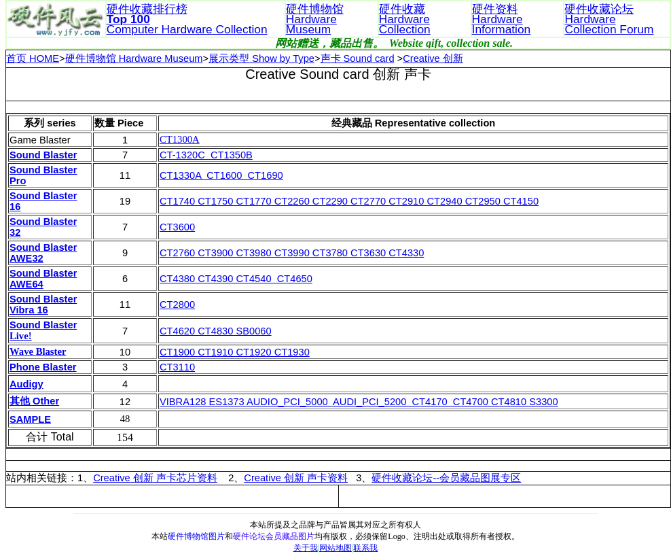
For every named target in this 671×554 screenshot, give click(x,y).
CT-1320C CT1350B (206, 155)
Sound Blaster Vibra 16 (43, 304)
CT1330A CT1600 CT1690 (221, 175)
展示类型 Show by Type (261, 58)
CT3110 (177, 367)
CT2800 (177, 304)
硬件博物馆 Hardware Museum (134, 58)
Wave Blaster (38, 351)
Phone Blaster (43, 367)
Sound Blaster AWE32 (43, 253)
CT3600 (177, 227)
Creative (111, 477)
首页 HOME (32, 58)
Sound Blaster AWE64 (43, 279)
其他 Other (34, 401)
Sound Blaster (43, 155)
